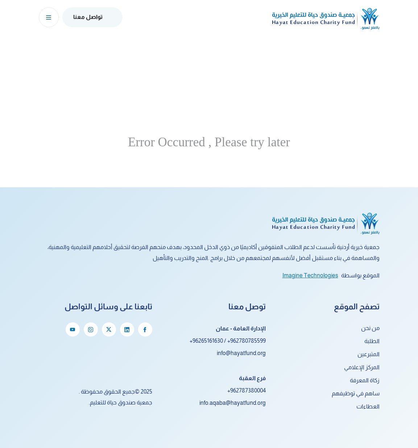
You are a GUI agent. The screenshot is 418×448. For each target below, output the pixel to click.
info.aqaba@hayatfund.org (232, 403)
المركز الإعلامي (362, 367)
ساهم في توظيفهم (356, 393)
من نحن (370, 328)
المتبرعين (368, 354)
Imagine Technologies (310, 275)
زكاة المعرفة (365, 380)
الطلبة (372, 341)
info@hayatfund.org (241, 353)
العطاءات (368, 406)
